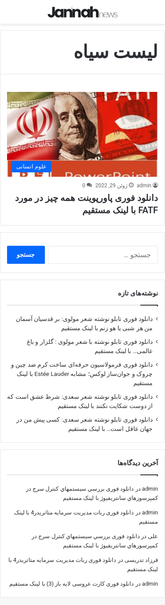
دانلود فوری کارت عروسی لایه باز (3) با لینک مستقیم (71, 578)
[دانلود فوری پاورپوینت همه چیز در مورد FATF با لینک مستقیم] (82, 128)
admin (144, 180)
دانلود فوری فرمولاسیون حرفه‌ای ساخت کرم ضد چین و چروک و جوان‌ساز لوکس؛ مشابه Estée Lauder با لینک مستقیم (82, 368)
